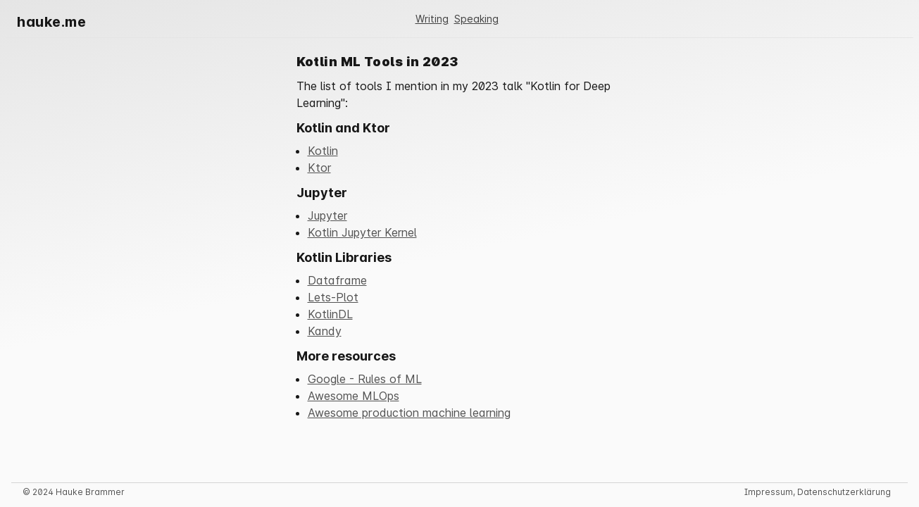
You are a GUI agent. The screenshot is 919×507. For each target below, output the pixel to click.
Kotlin (323, 151)
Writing (432, 19)
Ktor (319, 168)
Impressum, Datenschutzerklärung (817, 492)
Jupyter (327, 215)
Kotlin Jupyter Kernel (362, 232)
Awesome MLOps (353, 396)
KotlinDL (330, 314)
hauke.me (51, 21)
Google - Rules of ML (365, 379)
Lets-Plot (333, 297)
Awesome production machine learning (409, 413)
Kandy (325, 331)
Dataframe (337, 280)
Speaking (476, 19)
